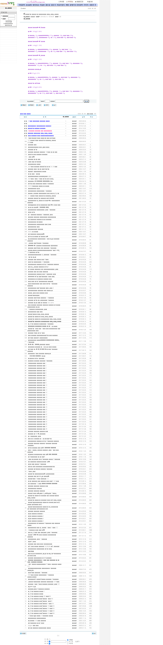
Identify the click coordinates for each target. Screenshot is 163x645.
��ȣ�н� (8, 25)
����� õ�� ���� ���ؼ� (39, 353)
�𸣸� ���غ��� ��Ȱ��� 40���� (38, 243)
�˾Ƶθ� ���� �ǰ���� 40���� (40, 324)
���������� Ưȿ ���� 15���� (42, 254)
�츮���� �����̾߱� (36, 234)
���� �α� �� (34, 159)
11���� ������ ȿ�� (37, 309)
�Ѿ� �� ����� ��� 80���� (41, 183)
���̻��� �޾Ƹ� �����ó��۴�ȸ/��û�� (44, 205)
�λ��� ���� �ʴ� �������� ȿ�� (43, 269)
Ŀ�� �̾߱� (31, 157)
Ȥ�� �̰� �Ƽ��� (34, 162)
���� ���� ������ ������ (42, 217)
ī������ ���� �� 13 (37, 392)
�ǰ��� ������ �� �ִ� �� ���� (42, 454)
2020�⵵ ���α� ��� (33, 231)
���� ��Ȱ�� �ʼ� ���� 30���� (42, 248)
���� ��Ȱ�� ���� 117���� (41, 298)
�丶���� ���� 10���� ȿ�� (40, 214)
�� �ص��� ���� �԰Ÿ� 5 (38, 267)
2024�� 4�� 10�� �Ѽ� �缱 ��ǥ (41, 179)
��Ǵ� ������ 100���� (39, 262)
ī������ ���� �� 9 (37, 383)
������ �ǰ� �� (35, 312)
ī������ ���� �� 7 (37, 378)
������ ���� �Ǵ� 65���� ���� (43, 264)
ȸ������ (8, 23)
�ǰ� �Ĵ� (31, 212)
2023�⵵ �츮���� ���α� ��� (38, 186)
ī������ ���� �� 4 (37, 370)
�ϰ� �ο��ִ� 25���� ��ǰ (38, 207)
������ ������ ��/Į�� (39, 224)
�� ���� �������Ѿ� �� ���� (43, 335)
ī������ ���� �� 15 (37, 397)
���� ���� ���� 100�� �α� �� (42, 152)
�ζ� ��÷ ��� (34, 174)
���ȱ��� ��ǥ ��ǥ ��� (38, 314)
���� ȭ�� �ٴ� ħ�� (36, 333)
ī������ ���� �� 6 (37, 375)
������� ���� (35, 229)
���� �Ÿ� (32, 149)
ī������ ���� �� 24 (37, 419)
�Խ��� (66, 116)
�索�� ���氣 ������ (38, 338)
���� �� (32, 145)
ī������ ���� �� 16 (37, 400)
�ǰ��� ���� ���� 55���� (40, 361)
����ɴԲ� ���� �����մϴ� (40, 181)
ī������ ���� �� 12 (37, 390)
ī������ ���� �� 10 (37, 385)
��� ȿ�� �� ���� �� (38, 293)
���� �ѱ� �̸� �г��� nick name (41, 302)
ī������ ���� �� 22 (37, 414)
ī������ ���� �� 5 (37, 373)
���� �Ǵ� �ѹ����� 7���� (41, 300)
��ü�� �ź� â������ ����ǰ (40, 281)
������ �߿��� (35, 222)
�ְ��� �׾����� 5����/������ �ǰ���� (43, 245)
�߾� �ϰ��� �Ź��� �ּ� (38, 236)
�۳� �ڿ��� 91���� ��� (39, 344)
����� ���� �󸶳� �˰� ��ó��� (42, 347)
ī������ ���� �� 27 (37, 426)
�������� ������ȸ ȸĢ (39, 176)
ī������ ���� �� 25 (37, 421)
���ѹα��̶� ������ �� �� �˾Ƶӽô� (43, 193)
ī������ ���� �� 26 (37, 424)
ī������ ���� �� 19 (37, 407)
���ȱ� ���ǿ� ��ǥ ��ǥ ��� (40, 316)
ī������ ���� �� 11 (37, 387)
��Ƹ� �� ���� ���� (37, 154)
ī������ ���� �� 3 (37, 368)
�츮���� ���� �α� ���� (39, 219)
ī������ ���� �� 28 (37, 429)
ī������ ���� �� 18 (37, 404)
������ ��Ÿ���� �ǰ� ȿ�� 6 (41, 288)
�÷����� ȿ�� (34, 436)
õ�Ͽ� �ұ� (32, 257)
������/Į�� (34, 227)
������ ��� (34, 164)
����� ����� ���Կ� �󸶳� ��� (42, 326)
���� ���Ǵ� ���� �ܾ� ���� (41, 198)
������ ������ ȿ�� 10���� (41, 210)
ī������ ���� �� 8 (37, 380)
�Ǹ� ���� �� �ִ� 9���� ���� (42, 448)
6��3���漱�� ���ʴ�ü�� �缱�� (41, 138)
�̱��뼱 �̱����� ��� (37, 171)
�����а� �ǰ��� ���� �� (40, 279)
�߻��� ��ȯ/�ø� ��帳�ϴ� (38, 169)
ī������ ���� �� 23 (37, 417)
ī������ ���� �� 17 (37, 402)
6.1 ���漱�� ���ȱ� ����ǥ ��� (42, 196)
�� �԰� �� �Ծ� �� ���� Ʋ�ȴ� (36, 356)
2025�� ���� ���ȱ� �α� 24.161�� (42, 166)
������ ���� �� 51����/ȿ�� (42, 274)
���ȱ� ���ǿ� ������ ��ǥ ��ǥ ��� (44, 319)
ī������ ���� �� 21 (37, 412)
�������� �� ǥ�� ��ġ (39, 147)
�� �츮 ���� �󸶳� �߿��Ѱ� (40, 439)
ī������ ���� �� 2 (37, 366)
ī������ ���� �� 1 (37, 363)
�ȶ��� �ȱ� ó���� (36, 358)
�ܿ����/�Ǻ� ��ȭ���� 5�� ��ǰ (41, 276)
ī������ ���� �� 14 (37, 395)
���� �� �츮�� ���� (38, 272)
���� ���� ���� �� (38, 431)
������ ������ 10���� (40, 191)
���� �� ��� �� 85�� (38, 259)
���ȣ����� (33, 295)
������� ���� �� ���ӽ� (40, 290)
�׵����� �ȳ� (34, 188)
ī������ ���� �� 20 (37, 409)
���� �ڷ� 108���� (37, 434)
